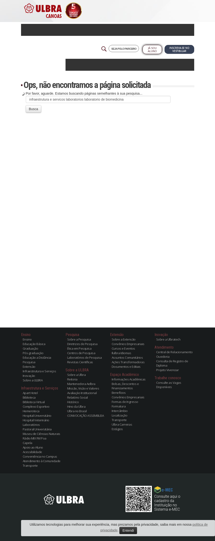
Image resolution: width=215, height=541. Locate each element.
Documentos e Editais (126, 366)
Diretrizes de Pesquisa (82, 344)
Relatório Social (77, 397)
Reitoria (72, 379)
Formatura (119, 406)
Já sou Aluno (152, 49)
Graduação (30, 348)
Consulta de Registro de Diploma (172, 363)
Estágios (117, 429)
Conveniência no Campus (40, 456)
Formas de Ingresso (125, 402)
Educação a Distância (37, 357)
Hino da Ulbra (76, 406)
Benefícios (119, 392)
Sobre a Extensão (124, 339)
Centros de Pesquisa (81, 353)
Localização (119, 415)
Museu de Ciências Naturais (41, 434)
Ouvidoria (163, 356)
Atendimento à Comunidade (42, 461)
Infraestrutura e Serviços (39, 371)
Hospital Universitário (37, 415)
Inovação (29, 375)
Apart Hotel (30, 393)
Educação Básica (34, 344)
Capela (27, 443)
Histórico (73, 402)
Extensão (29, 366)
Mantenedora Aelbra (81, 384)
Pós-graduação (33, 353)
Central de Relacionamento (174, 352)
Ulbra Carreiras (122, 424)
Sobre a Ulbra (76, 375)
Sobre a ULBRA (33, 380)
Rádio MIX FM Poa (34, 438)
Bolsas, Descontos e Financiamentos (125, 386)
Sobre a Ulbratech (168, 339)
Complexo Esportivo (36, 406)
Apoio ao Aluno (33, 447)
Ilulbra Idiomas (121, 353)
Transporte (30, 465)
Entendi (128, 530)
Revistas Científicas (80, 362)
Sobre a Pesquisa (79, 339)
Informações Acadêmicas (129, 379)
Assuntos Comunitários (127, 357)
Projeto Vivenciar (167, 370)
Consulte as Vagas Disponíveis (168, 384)
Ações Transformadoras (128, 362)
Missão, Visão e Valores (83, 388)
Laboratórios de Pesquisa (84, 357)
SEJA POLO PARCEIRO (123, 48)
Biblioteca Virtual (34, 402)
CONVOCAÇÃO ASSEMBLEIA (85, 415)
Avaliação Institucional (82, 393)
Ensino (27, 339)
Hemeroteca (31, 411)
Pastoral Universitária (37, 429)
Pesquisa (29, 362)
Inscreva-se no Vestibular (179, 49)
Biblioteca (29, 397)
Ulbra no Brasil (77, 411)
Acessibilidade (32, 452)
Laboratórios (31, 424)
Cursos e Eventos (123, 348)
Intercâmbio (120, 411)
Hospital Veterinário (36, 420)
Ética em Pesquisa (79, 348)
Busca (33, 109)
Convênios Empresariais (128, 344)
